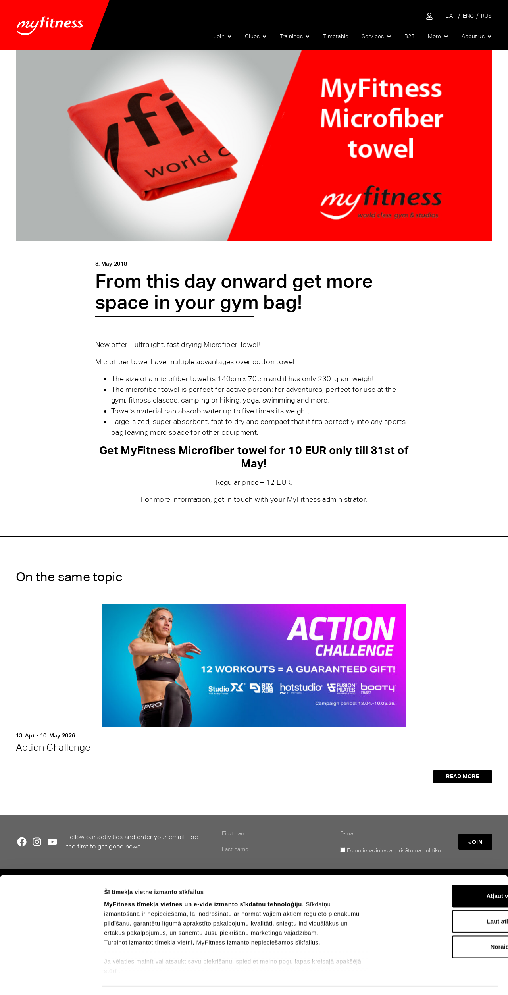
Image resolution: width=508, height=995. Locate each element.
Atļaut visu (442, 873)
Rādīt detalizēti (436, 979)
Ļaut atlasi (441, 898)
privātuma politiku (418, 850)
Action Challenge (53, 747)
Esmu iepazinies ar (394, 850)
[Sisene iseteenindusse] (429, 16)
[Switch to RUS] (486, 16)
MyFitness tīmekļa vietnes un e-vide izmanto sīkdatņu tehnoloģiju (203, 881)
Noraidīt (442, 924)
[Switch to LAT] (451, 16)
